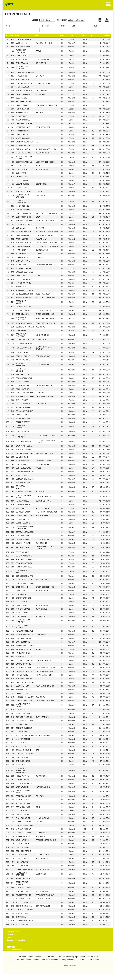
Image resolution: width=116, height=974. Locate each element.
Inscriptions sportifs (15, 950)
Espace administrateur (16, 940)
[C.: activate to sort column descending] (7, 35)
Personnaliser (70, 965)
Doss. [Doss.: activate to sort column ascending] (12, 35)
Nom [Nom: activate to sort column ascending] (17, 35)
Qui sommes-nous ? (15, 934)
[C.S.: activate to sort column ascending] (100, 35)
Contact (10, 937)
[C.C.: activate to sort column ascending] (93, 35)
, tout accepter (50, 965)
